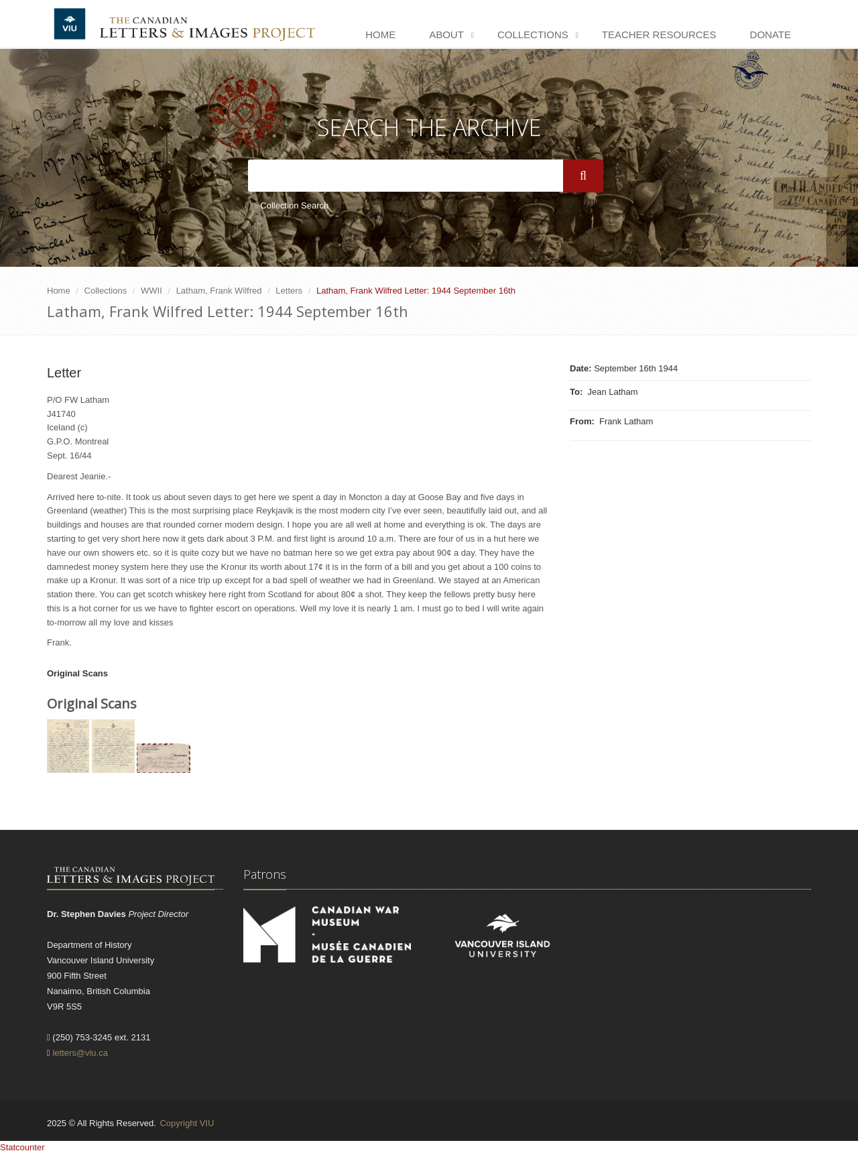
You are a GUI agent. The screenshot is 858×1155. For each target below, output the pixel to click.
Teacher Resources (659, 34)
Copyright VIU (187, 1123)
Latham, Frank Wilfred (219, 291)
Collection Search (291, 205)
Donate (770, 34)
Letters (288, 291)
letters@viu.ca (80, 1053)
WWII (151, 291)
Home (380, 34)
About (446, 34)
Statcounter (22, 1147)
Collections (532, 34)
